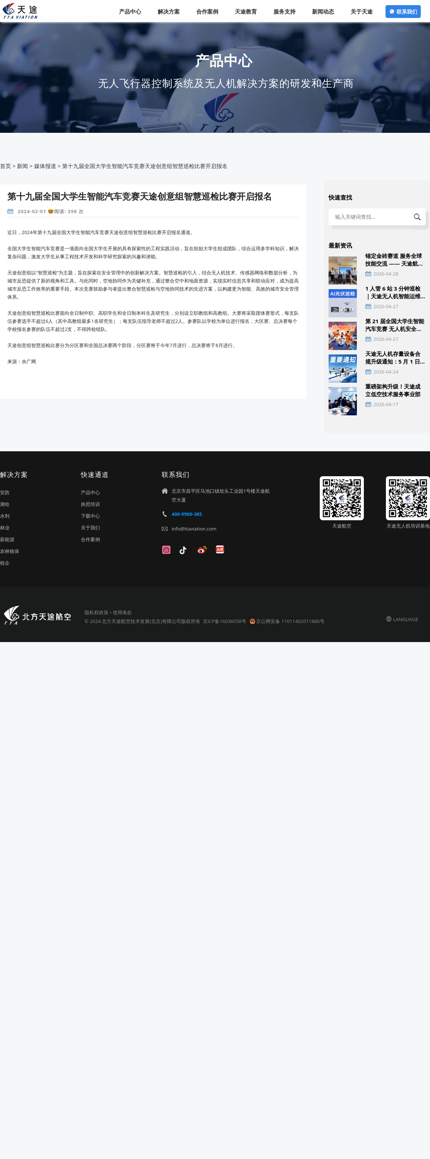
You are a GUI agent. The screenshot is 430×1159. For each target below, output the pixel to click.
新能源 (7, 539)
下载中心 (90, 516)
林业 (5, 527)
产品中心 (90, 492)
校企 (5, 563)
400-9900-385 (187, 514)
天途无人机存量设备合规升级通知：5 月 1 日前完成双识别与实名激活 (395, 357)
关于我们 (90, 527)
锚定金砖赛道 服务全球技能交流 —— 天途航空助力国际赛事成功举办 (394, 259)
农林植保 (9, 551)
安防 (5, 492)
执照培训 (90, 504)
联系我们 (407, 11)
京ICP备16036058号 (225, 621)
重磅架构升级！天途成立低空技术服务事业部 (392, 390)
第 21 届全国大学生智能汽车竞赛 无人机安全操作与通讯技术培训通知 (394, 325)
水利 (5, 516)
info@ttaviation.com (194, 528)
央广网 (29, 361)
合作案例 (90, 539)
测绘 (5, 504)
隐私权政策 (96, 612)
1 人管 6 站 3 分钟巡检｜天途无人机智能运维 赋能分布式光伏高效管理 (392, 292)
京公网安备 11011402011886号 (290, 621)
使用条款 (122, 612)
